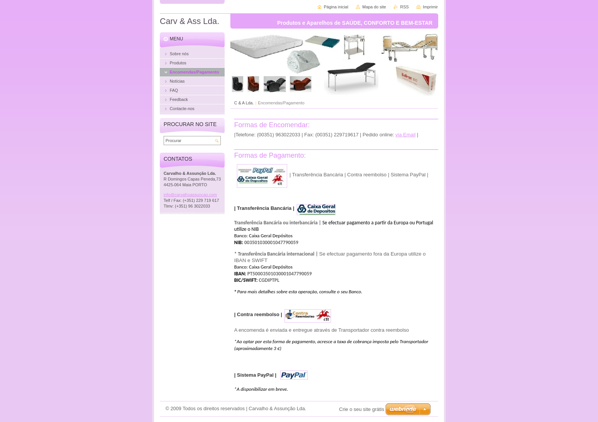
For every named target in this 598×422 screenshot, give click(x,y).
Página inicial (336, 7)
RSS (404, 7)
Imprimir (430, 7)
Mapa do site (374, 7)
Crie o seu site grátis (361, 409)
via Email (405, 134)
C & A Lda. (244, 103)
